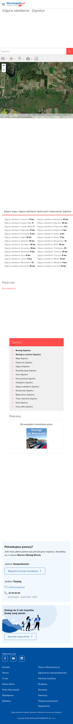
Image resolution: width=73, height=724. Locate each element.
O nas (5, 678)
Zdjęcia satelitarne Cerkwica (19, 219)
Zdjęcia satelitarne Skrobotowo (53, 241)
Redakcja (42, 684)
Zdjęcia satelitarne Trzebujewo (53, 248)
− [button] (4, 70)
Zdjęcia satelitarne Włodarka (52, 262)
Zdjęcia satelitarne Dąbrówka (19, 230)
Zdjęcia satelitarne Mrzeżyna (19, 266)
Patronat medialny (47, 678)
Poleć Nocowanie (10, 689)
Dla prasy (42, 689)
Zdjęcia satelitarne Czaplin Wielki (20, 226)
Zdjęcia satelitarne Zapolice (27, 386)
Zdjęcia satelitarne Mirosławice (20, 262)
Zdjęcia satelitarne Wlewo (51, 258)
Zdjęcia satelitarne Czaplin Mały (20, 222)
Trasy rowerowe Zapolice (26, 398)
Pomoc (5, 672)
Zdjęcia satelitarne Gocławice (20, 244)
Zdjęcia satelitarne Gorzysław (20, 248)
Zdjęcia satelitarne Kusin (17, 255)
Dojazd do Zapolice (24, 362)
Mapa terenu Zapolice (25, 394)
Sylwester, (34, 712)
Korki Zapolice (22, 402)
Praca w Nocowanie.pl (49, 667)
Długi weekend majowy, (20, 712)
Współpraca (8, 695)
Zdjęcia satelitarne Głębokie (19, 241)
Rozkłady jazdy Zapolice (26, 370)
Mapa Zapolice (22, 358)
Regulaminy (44, 706)
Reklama (6, 700)
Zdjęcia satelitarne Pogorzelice (53, 226)
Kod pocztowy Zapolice (26, 378)
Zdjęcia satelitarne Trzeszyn (51, 255)
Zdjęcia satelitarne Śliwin (50, 244)
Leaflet (3, 115)
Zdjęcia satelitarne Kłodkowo (19, 251)
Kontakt (6, 667)
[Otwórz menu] (3, 4)
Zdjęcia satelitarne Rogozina (51, 230)
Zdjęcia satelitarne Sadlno (50, 233)
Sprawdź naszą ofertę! (20, 636)
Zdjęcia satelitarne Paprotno (52, 222)
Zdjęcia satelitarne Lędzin (18, 258)
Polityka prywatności (48, 700)
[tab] (37, 211)
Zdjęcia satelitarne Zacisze (51, 266)
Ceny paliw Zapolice (24, 406)
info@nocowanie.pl (17, 587)
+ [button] (4, 66)
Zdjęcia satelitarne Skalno (50, 237)
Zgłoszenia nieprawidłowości (52, 672)
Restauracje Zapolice (25, 390)
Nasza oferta (8, 684)
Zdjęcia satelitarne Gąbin (17, 237)
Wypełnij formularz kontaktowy (25, 571)
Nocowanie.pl (9, 288)
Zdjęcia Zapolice (23, 366)
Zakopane (58, 712)
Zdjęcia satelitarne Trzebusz (52, 251)
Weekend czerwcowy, (46, 712)
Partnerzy (42, 695)
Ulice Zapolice (22, 374)
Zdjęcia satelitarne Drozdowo (19, 233)
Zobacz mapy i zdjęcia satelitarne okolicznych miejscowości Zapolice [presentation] (37, 211)
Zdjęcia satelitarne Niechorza (52, 219)
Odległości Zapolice (24, 382)
